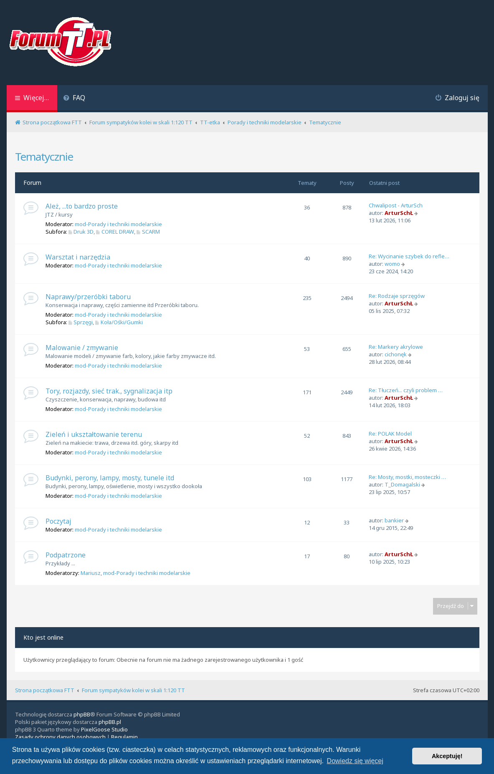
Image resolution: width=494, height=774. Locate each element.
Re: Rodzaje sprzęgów (397, 296)
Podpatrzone (66, 555)
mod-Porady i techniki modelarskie (118, 224)
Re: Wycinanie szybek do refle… (409, 256)
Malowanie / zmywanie (82, 347)
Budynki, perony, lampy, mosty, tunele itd (110, 477)
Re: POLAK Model (390, 433)
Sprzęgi (80, 322)
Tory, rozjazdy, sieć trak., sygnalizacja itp (109, 391)
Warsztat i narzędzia (78, 257)
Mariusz (91, 573)
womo (392, 263)
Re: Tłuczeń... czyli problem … (406, 390)
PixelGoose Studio (104, 729)
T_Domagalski (402, 484)
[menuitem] (74, 98)
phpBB (81, 714)
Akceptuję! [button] (447, 756)
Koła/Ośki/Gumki (119, 322)
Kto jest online (43, 637)
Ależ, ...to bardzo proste (82, 206)
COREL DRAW (115, 231)
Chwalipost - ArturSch (396, 205)
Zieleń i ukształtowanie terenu (94, 434)
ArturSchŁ (399, 213)
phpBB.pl (110, 722)
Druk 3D (81, 231)
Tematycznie (44, 156)
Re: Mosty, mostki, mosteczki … (407, 477)
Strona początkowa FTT (44, 690)
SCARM (148, 231)
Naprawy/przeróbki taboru (88, 296)
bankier (394, 520)
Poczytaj (58, 521)
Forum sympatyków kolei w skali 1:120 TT (133, 690)
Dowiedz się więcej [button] (355, 760)
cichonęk (396, 354)
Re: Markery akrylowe (396, 346)
